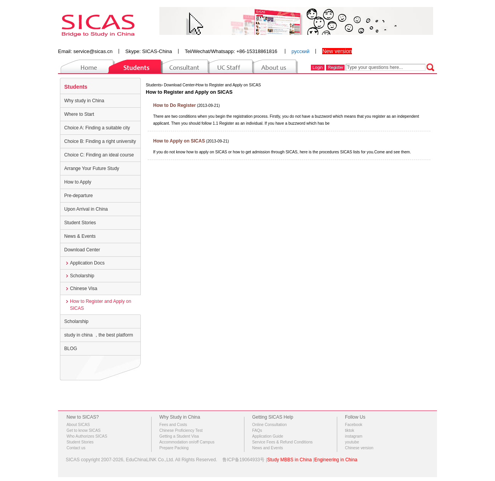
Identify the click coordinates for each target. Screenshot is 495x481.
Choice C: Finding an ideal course (99, 155)
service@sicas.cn (93, 51)
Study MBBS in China (289, 459)
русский (301, 51)
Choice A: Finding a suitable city (97, 128)
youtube (352, 442)
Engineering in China (335, 459)
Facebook (353, 425)
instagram (353, 436)
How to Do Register (174, 105)
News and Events (267, 448)
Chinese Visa (83, 288)
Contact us (76, 448)
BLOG (70, 348)
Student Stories (80, 222)
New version (337, 51)
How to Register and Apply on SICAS (100, 305)
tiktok (349, 430)
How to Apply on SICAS (179, 141)
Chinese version (359, 448)
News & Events (80, 236)
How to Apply (77, 182)
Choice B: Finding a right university (100, 141)
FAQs (257, 430)
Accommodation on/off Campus (187, 442)
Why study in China (84, 100)
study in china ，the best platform (98, 335)
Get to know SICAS (84, 430)
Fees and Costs (173, 425)
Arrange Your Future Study (91, 168)
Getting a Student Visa (179, 436)
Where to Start (79, 114)
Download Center (82, 250)
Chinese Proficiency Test (181, 430)
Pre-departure (78, 195)
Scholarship (82, 275)
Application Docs (87, 263)
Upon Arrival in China (86, 209)
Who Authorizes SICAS (87, 436)
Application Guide (267, 436)
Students (75, 87)
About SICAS (78, 425)
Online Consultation (269, 425)
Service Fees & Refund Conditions (282, 442)
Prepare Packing (174, 448)
